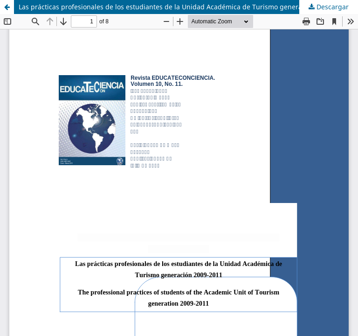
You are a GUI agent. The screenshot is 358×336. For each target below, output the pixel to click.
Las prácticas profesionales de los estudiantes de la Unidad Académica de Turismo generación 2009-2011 (184, 6)
